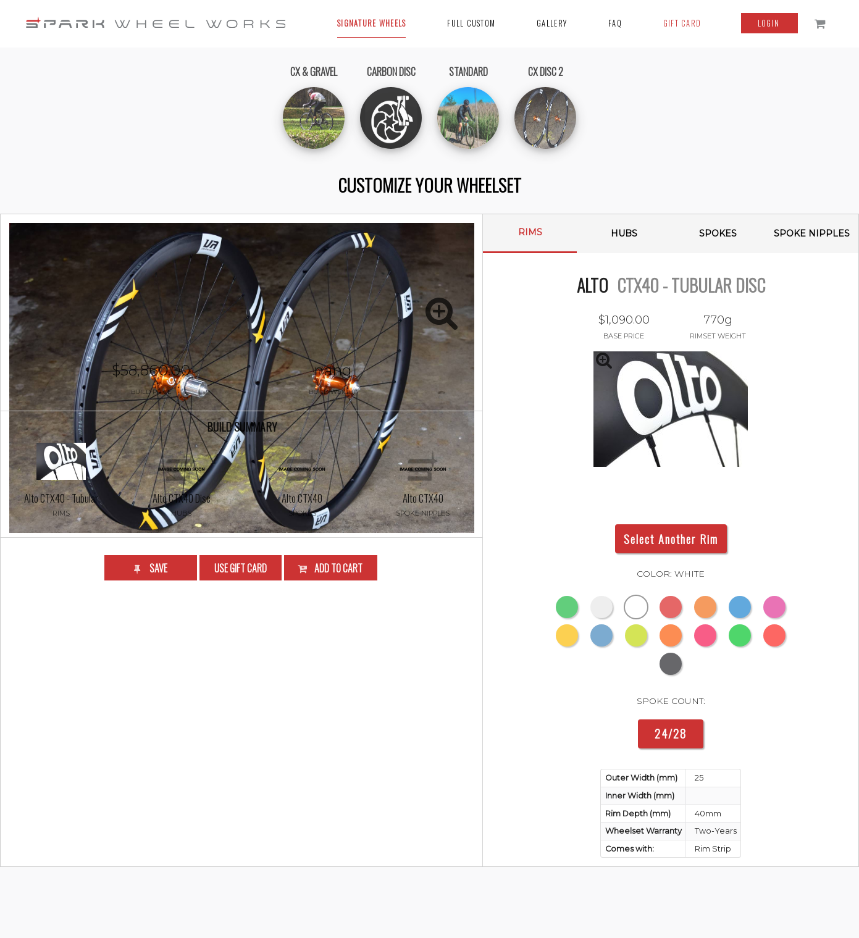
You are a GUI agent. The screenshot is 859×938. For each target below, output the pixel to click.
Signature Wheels (371, 23)
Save (149, 715)
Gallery (552, 23)
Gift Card (682, 23)
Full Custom (471, 23)
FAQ (615, 23)
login (770, 23)
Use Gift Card (240, 715)
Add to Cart (329, 715)
